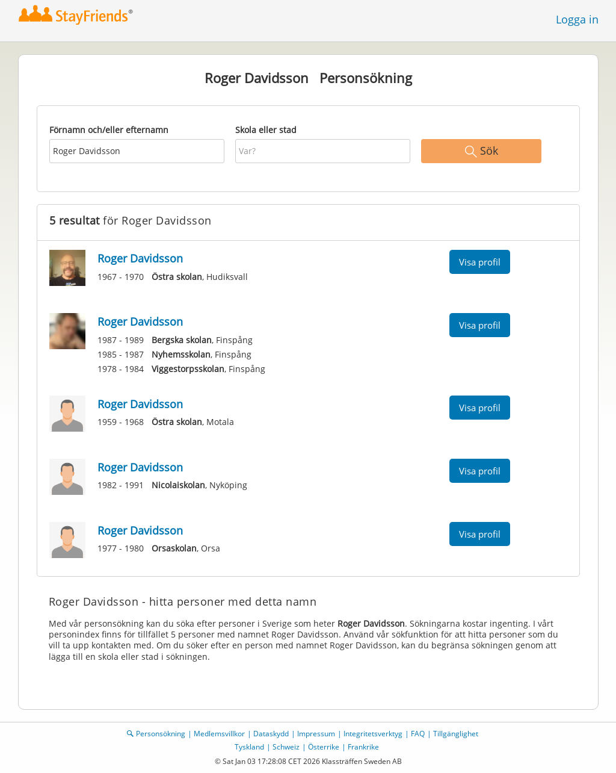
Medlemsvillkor (219, 733)
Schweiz (286, 747)
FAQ (418, 733)
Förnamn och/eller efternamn (108, 129)
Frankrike (363, 747)
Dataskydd (271, 733)
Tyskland (249, 747)
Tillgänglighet (455, 733)
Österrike (323, 747)
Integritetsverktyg (372, 733)
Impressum (316, 733)
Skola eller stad (266, 129)
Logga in (577, 19)
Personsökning (160, 733)
